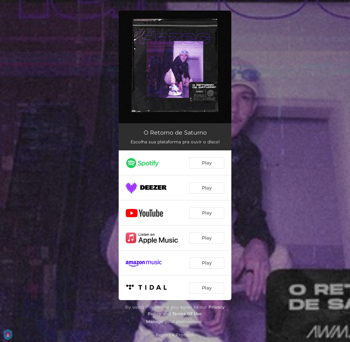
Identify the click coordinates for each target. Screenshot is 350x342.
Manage (154, 321)
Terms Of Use (187, 313)
